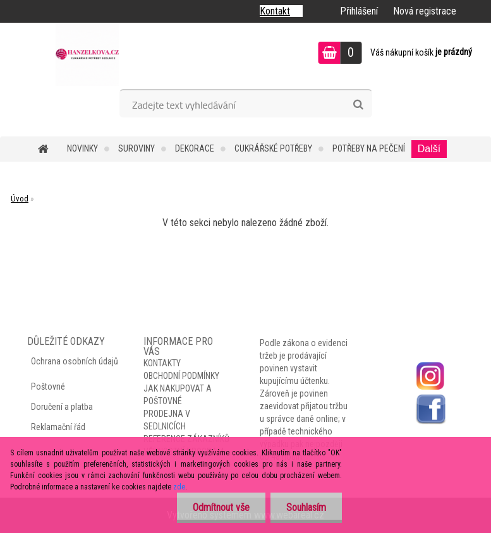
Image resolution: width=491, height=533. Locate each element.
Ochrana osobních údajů (74, 361)
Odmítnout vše (221, 507)
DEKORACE (194, 148)
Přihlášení (359, 11)
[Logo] (87, 54)
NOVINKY (82, 148)
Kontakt (275, 11)
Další (429, 148)
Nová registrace (424, 11)
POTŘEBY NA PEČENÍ (368, 148)
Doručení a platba (62, 407)
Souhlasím (306, 507)
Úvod (19, 198)
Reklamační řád (58, 427)
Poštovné (48, 386)
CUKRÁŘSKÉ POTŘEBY (273, 148)
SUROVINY (136, 148)
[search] (358, 105)
